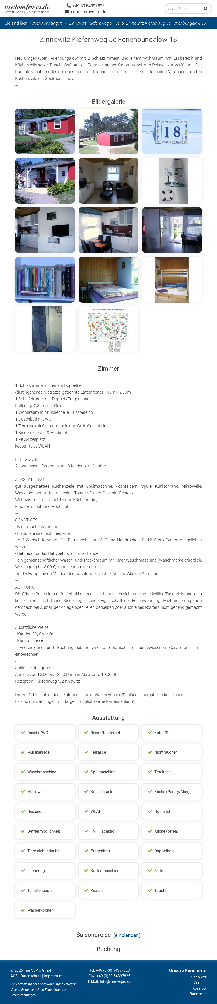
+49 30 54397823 (86, 5)
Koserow (199, 988)
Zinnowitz (198, 977)
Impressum (53, 976)
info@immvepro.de (85, 11)
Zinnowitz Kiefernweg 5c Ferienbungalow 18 (166, 23)
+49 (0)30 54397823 (113, 970)
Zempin (200, 983)
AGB (14, 976)
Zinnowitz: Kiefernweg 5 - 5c (94, 23)
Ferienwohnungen (46, 23)
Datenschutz (31, 976)
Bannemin (198, 994)
